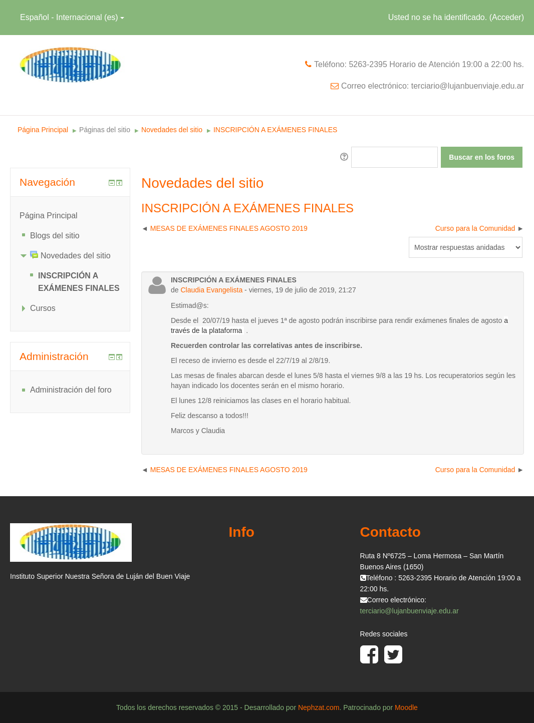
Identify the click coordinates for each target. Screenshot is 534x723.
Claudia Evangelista (211, 290)
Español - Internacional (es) (72, 17)
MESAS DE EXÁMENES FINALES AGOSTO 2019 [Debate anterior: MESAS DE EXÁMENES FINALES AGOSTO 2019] (229, 228)
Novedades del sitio (171, 130)
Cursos (43, 308)
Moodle (406, 707)
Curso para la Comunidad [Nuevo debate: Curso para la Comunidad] (475, 228)
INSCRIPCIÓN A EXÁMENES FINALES (275, 130)
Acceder (506, 17)
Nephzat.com (318, 707)
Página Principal (43, 130)
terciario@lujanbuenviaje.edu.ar (409, 611)
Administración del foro (71, 390)
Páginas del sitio (104, 130)
